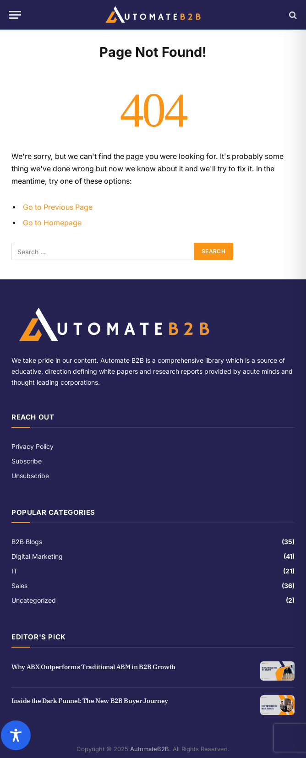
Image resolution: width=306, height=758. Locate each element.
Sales (19, 585)
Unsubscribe (30, 476)
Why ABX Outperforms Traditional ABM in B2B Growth (93, 667)
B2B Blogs (26, 541)
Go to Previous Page (58, 207)
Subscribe (26, 461)
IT (14, 571)
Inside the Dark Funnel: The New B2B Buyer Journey (89, 701)
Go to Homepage (52, 222)
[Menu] (15, 15)
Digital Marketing (37, 556)
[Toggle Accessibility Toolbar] (149, 735)
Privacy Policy (32, 446)
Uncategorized (33, 600)
